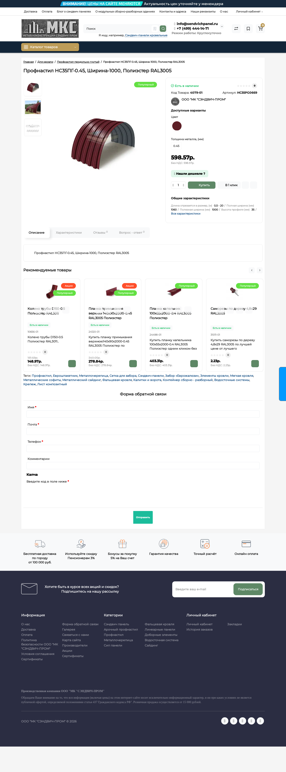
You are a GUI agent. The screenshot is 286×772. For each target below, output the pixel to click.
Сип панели (113, 645)
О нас (224, 11)
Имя (31, 407)
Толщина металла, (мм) (187, 139)
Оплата (47, 11)
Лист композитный (52, 384)
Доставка (30, 11)
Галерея (68, 629)
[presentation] (58, 493)
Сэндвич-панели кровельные (146, 35)
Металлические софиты (42, 380)
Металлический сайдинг (81, 380)
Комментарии (39, 459)
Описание (36, 233)
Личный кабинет (199, 624)
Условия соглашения (37, 654)
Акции (67, 651)
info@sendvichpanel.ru (196, 24)
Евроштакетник (65, 376)
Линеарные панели (160, 629)
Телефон (34, 442)
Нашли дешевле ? (189, 174)
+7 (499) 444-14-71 (191, 29)
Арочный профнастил (121, 629)
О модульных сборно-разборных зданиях (125, 11)
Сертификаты (32, 659)
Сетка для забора (123, 376)
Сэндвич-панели (151, 376)
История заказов (199, 629)
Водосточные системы (231, 380)
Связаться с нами (75, 635)
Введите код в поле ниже (46, 481)
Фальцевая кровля (117, 380)
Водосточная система (161, 640)
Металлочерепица (93, 376)
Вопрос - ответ (131, 232)
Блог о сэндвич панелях (74, 11)
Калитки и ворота (147, 380)
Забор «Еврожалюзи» (182, 376)
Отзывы (100, 232)
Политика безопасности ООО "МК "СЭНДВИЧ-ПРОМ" (39, 644)
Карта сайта (71, 640)
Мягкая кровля (241, 376)
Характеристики (69, 233)
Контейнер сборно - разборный (188, 380)
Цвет (174, 117)
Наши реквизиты (203, 11)
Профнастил (41, 376)
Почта (32, 424)
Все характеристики (185, 213)
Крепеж (29, 384)
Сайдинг (151, 645)
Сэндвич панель (116, 624)
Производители (74, 645)
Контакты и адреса (172, 11)
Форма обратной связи (80, 624)
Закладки (234, 624)
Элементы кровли (214, 376)
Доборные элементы (161, 635)
